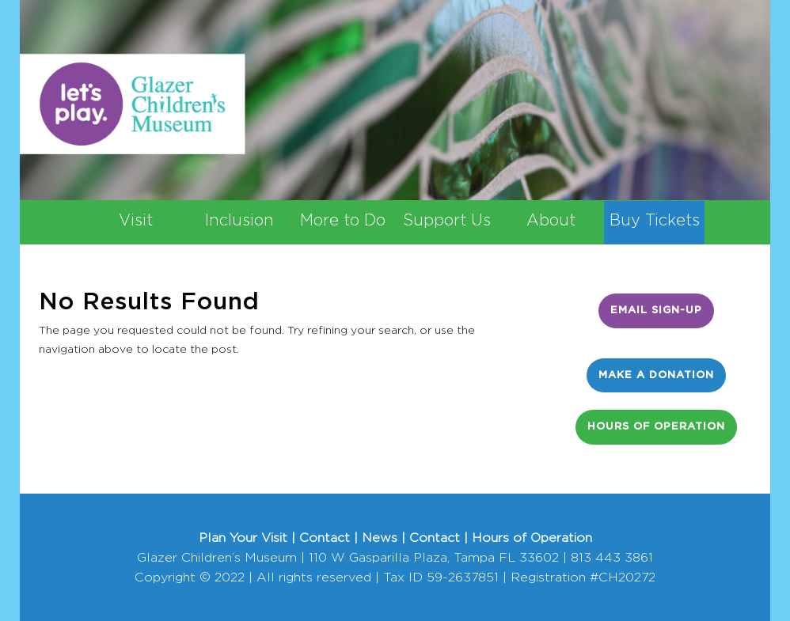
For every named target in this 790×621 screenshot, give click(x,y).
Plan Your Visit (243, 538)
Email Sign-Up (656, 310)
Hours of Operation (656, 427)
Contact (324, 538)
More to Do (343, 221)
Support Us (447, 221)
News (379, 538)
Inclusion (239, 221)
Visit (136, 221)
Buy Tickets (655, 221)
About (550, 221)
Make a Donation (656, 375)
